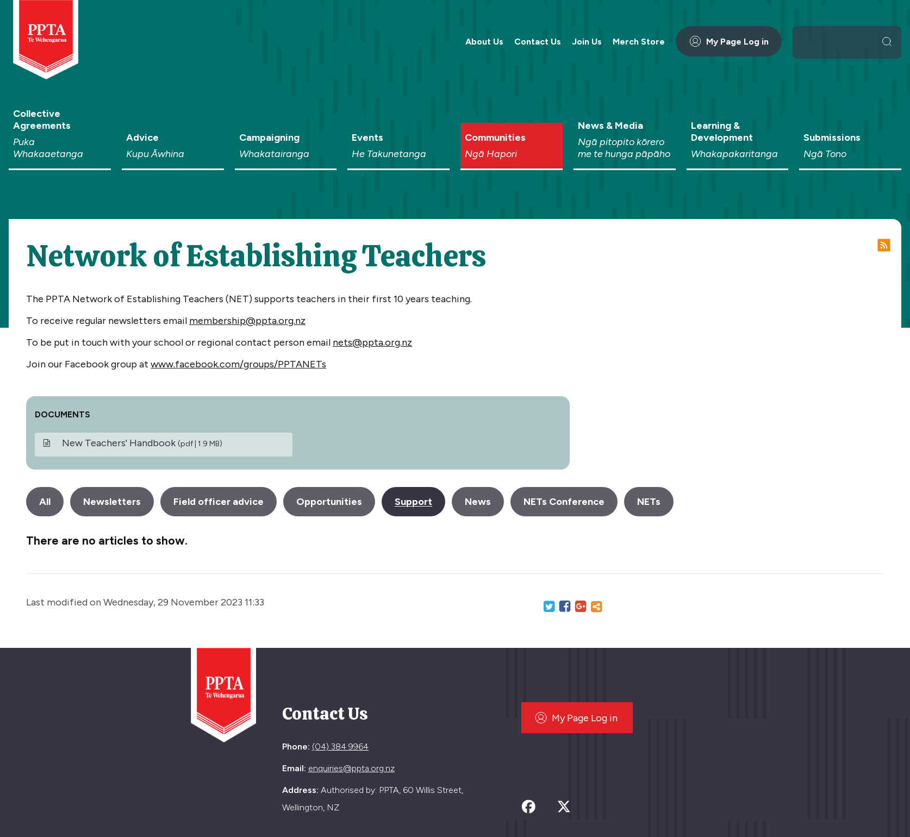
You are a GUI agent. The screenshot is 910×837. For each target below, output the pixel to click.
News (478, 502)
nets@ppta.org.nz (372, 342)
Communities (511, 146)
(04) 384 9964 (340, 746)
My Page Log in (729, 41)
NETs (648, 502)
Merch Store (639, 41)
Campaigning (286, 146)
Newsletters (112, 502)
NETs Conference (563, 502)
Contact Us (537, 41)
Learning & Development (737, 140)
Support (413, 502)
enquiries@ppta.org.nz (351, 768)
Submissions (850, 146)
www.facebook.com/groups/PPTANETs (238, 364)
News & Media (624, 140)
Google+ (580, 606)
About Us (484, 41)
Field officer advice (218, 502)
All (45, 502)
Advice (173, 146)
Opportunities (329, 502)
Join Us (587, 41)
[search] (837, 41)
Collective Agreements (60, 134)
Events (398, 146)
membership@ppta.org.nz (247, 321)
